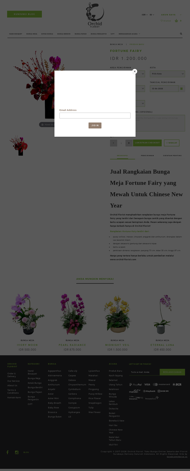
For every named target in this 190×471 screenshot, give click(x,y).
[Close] (134, 71)
